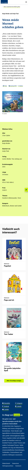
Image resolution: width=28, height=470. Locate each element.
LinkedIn (18, 406)
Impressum (18, 466)
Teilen (5, 86)
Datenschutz (15, 463)
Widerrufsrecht (6, 463)
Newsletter (6, 403)
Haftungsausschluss (7, 466)
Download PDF (13, 86)
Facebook (5, 406)
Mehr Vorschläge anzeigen (14, 380)
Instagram (18, 403)
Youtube (5, 409)
